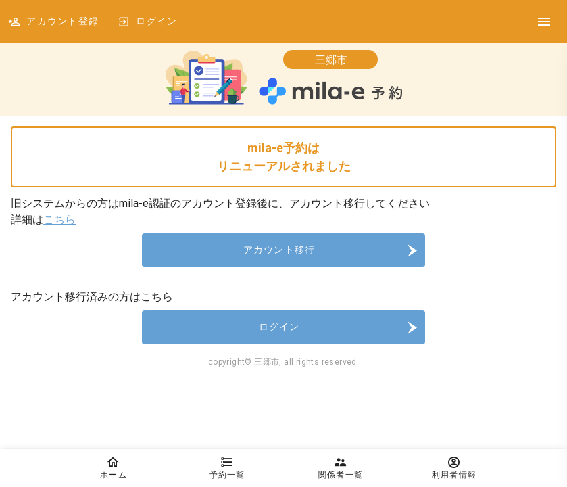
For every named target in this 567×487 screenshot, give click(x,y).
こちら (59, 219)
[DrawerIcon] (544, 21)
